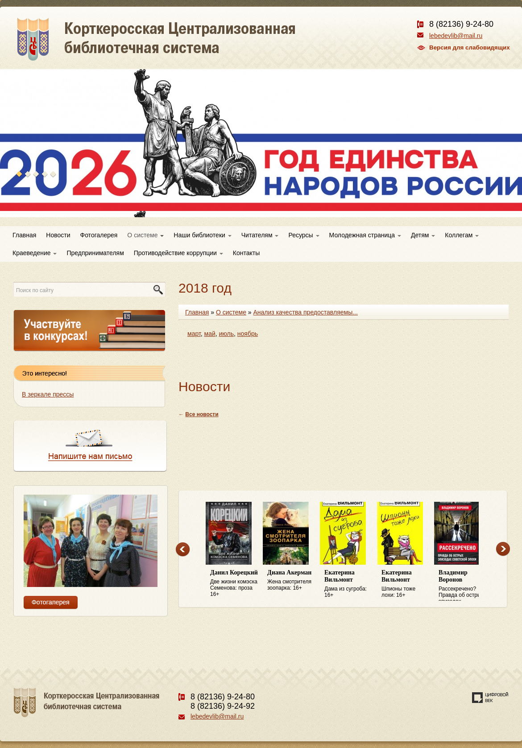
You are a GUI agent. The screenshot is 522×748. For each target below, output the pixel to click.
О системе (145, 235)
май (209, 333)
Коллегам (462, 235)
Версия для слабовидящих (469, 47)
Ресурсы (303, 235)
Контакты (246, 252)
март (194, 333)
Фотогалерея (99, 235)
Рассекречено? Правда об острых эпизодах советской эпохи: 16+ (463, 585)
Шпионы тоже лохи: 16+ (405, 583)
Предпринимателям (95, 252)
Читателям (260, 235)
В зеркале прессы (48, 394)
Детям (423, 235)
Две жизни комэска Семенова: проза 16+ (234, 583)
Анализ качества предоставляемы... (305, 312)
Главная (24, 235)
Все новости (201, 414)
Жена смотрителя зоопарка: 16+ (291, 580)
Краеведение (34, 252)
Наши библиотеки (202, 235)
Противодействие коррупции (178, 252)
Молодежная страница (365, 235)
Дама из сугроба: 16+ (348, 583)
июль (226, 333)
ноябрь (247, 333)
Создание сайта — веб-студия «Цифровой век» (490, 697)
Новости (58, 235)
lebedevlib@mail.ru (455, 35)
